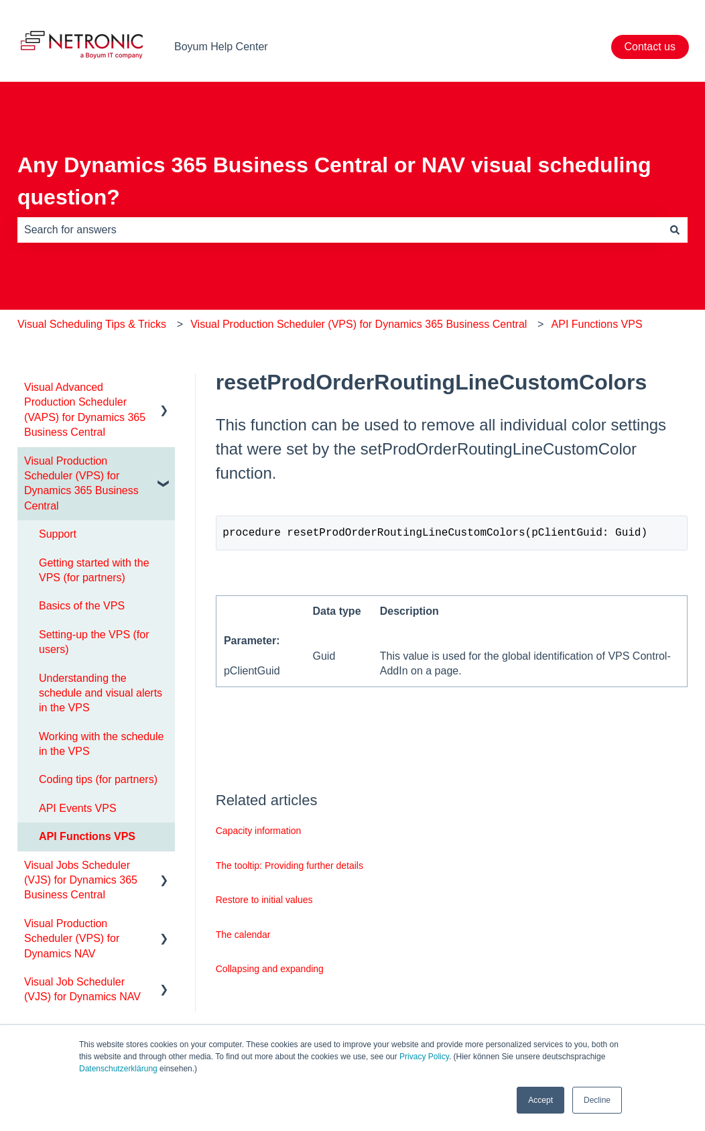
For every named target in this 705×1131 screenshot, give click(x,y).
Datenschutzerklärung (118, 1068)
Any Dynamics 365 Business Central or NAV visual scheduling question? (334, 181)
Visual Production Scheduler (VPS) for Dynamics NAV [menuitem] (71, 938)
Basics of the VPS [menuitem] (82, 605)
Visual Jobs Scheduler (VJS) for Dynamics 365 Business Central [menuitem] (80, 880)
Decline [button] (597, 1100)
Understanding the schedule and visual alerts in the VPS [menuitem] (100, 693)
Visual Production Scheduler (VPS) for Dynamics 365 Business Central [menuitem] (81, 483)
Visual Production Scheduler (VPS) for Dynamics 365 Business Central (358, 324)
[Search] (675, 230)
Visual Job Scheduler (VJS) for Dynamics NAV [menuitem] (82, 989)
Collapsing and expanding (270, 971)
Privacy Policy (424, 1056)
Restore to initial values (264, 902)
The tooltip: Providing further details (289, 868)
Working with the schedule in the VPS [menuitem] (101, 744)
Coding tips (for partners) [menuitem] (98, 779)
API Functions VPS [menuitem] (87, 836)
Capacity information (259, 833)
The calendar (243, 937)
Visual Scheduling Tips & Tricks (91, 324)
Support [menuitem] (57, 534)
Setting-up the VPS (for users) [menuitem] (94, 642)
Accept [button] (540, 1100)
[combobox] (339, 230)
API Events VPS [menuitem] (78, 808)
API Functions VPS (597, 324)
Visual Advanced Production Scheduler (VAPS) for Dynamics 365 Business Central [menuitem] (84, 409)
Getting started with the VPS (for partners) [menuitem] (94, 570)
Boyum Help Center (221, 46)
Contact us (650, 46)
